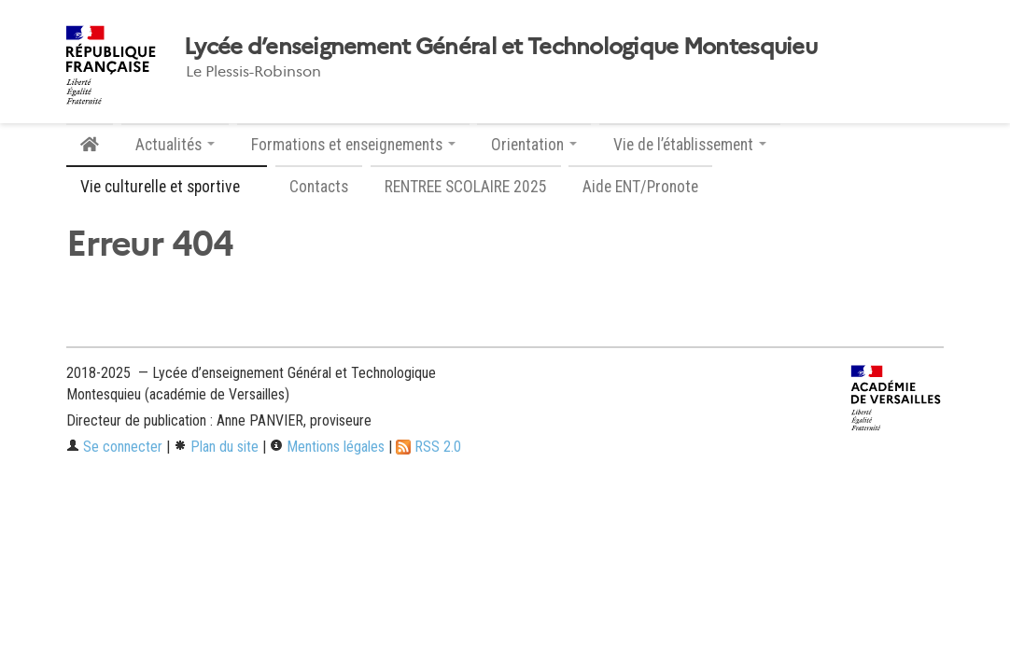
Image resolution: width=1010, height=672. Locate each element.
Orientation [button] (534, 144)
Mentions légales (327, 446)
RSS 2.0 (428, 446)
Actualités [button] (175, 144)
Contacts (318, 186)
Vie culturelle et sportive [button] (166, 186)
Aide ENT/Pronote (640, 186)
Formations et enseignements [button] (353, 144)
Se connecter (114, 446)
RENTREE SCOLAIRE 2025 (466, 186)
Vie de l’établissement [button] (689, 144)
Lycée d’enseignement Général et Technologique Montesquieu (500, 46)
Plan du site (216, 446)
